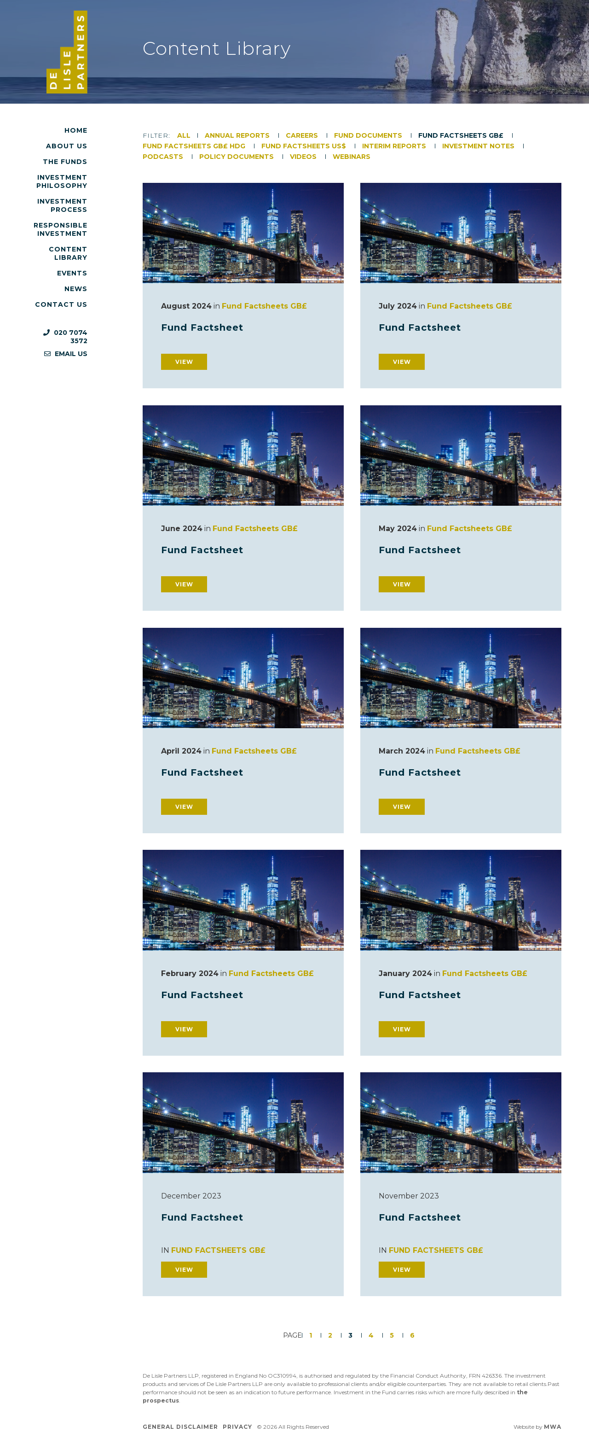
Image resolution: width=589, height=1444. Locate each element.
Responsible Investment (60, 229)
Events (72, 273)
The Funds (65, 162)
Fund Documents (369, 135)
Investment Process (62, 205)
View (184, 361)
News (75, 289)
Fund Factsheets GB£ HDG (195, 146)
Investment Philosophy (61, 181)
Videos (304, 156)
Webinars (351, 156)
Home (75, 130)
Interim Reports (395, 146)
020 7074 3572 (65, 336)
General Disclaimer (180, 1426)
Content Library (68, 253)
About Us (66, 146)
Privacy (237, 1426)
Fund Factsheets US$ (304, 146)
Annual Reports (238, 135)
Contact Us (61, 304)
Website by (537, 1426)
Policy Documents (237, 156)
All (184, 135)
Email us (65, 354)
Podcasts (164, 156)
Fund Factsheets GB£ (461, 135)
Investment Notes (479, 146)
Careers (303, 135)
